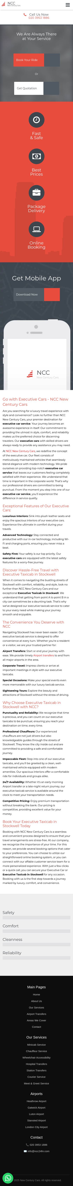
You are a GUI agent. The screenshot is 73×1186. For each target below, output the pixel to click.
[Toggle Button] (68, 5)
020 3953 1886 (39, 18)
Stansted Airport (36, 1120)
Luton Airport (36, 1114)
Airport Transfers (36, 1013)
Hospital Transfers (36, 1063)
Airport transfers (43, 655)
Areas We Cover (36, 1020)
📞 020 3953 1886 (36, 1144)
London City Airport (36, 1127)
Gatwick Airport (36, 1107)
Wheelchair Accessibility (36, 1057)
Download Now (27, 294)
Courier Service (36, 1076)
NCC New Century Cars (20, 451)
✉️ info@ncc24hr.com (37, 1151)
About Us (36, 1001)
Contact (36, 1026)
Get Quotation (27, 88)
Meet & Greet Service (36, 1083)
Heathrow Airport (36, 1101)
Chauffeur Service (36, 1051)
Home (36, 994)
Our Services (36, 1007)
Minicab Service (36, 1044)
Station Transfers (36, 1070)
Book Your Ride (27, 60)
